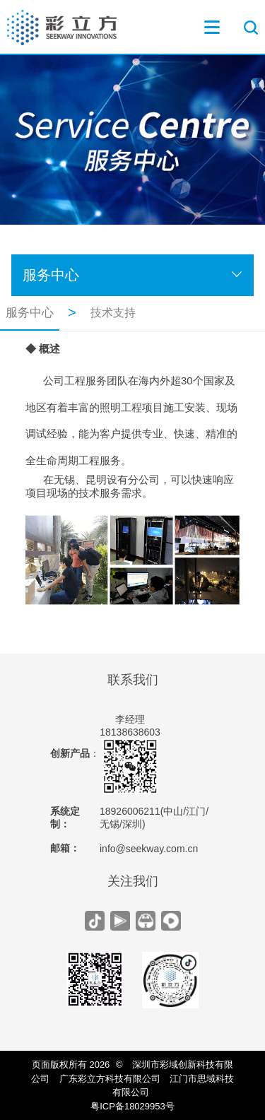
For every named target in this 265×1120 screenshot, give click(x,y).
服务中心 (51, 275)
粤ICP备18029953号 (132, 1106)
